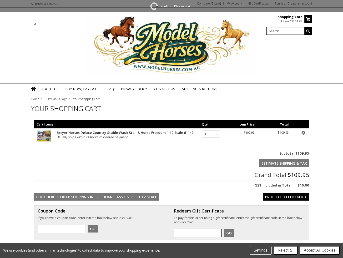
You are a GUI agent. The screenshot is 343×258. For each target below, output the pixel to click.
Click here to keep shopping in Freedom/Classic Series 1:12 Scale (96, 196)
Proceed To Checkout (286, 196)
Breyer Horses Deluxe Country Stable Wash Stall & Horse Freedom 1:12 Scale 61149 (125, 132)
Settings (260, 250)
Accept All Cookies (319, 250)
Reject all (285, 250)
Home (35, 99)
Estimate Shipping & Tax (284, 163)
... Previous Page (56, 99)
